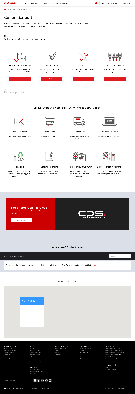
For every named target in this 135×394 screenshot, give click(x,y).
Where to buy (33, 373)
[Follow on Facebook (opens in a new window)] (46, 381)
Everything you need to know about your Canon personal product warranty (79, 173)
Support (46, 3)
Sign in (120, 3)
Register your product (36, 352)
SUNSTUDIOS (109, 357)
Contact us (114, 3)
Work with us (8, 357)
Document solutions (60, 348)
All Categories (16, 256)
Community (7, 361)
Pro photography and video (88, 359)
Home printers (84, 352)
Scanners (82, 363)
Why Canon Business (10, 350)
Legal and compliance (10, 359)
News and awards (9, 363)
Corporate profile (9, 352)
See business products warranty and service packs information (109, 172)
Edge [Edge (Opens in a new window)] (107, 367)
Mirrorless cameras (85, 348)
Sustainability (8, 354)
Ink (81, 354)
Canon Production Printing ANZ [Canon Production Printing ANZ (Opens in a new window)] (115, 350)
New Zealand (20, 388)
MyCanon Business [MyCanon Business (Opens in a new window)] (36, 357)
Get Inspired (34, 3)
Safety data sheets (35, 359)
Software (57, 354)
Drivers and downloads (36, 350)
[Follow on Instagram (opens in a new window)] (35, 381)
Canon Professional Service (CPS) (114, 352)
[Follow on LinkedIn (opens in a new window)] (50, 381)
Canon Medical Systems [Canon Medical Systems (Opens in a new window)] (113, 354)
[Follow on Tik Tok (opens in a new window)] (38, 381)
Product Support (22, 9)
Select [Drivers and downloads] (20, 79)
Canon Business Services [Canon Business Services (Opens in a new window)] (113, 348)
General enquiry (34, 369)
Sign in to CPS (21, 220)
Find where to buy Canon (49, 136)
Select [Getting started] (51, 79)
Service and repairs (35, 354)
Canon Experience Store (112, 359)
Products (23, 3)
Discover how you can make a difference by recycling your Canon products (19, 173)
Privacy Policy (35, 388)
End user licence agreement (38, 361)
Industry (57, 350)
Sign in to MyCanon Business (109, 136)
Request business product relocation (79, 137)
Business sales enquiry (36, 371)
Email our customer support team (19, 137)
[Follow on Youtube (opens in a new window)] (42, 381)
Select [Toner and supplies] (115, 79)
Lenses (82, 350)
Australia (11, 388)
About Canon (8, 348)
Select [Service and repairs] (83, 79)
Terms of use (45, 388)
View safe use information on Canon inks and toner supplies (49, 172)
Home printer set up (35, 348)
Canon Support (12, 9)
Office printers (84, 357)
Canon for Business (60, 3)
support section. (100, 265)
